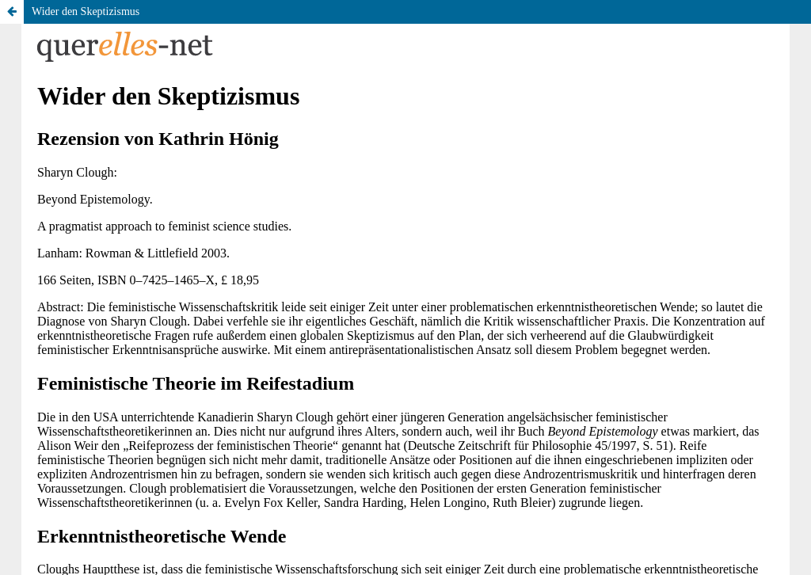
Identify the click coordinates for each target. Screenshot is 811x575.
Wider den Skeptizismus (85, 11)
